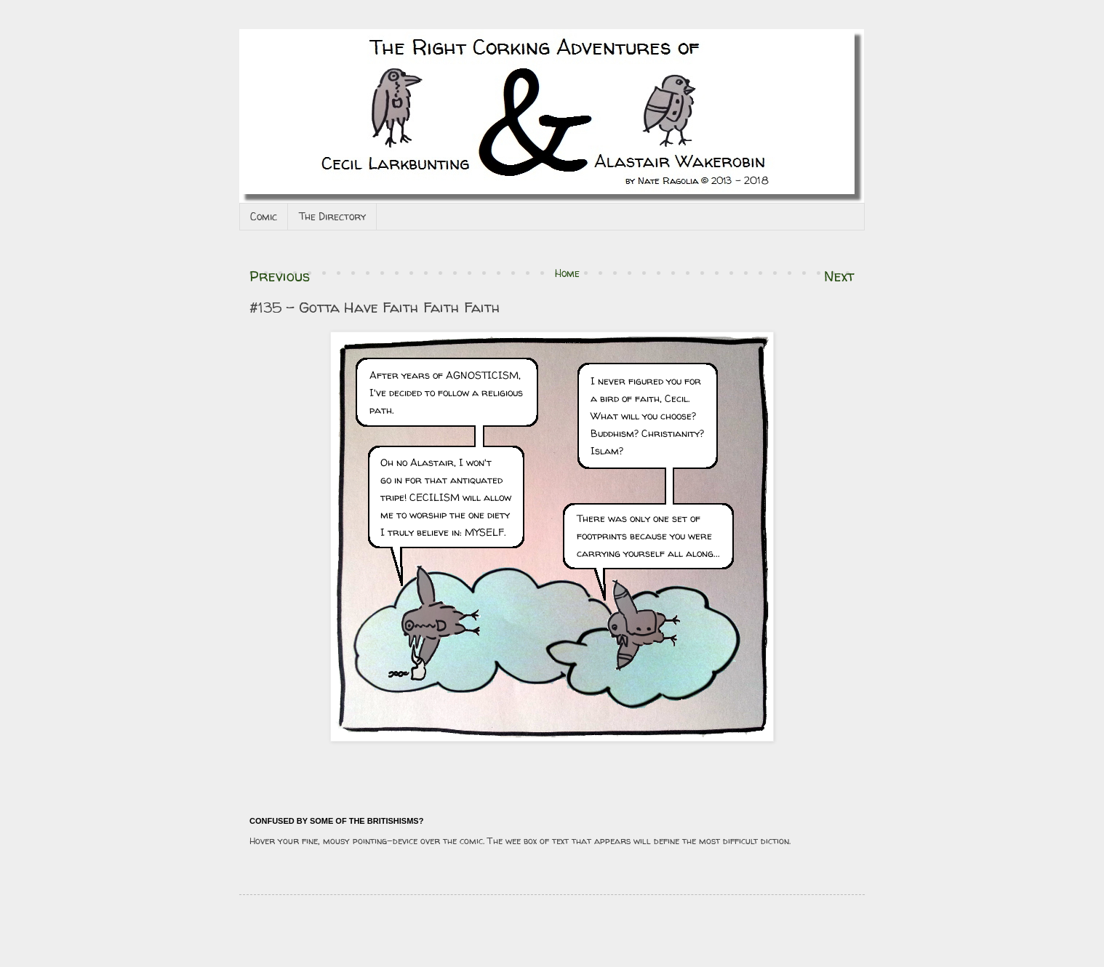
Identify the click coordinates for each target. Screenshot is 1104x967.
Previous (279, 276)
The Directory (332, 216)
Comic (263, 216)
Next (839, 276)
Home (567, 273)
